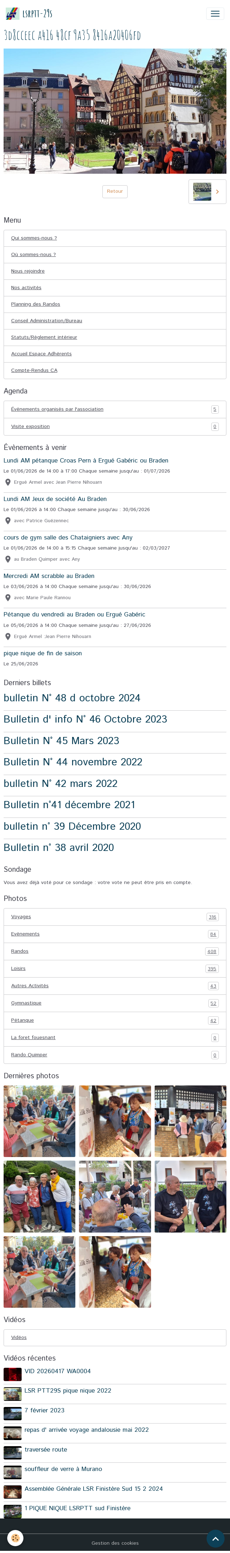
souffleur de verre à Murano (63, 1469)
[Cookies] (15, 1538)
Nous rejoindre (28, 271)
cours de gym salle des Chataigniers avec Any (68, 537)
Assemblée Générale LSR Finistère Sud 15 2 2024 (94, 1489)
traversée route (46, 1449)
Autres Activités (115, 986)
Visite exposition (115, 427)
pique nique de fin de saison (43, 653)
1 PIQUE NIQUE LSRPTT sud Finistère (78, 1508)
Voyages (115, 917)
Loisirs (115, 969)
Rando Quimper (115, 1055)
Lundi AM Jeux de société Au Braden (55, 499)
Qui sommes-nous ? (34, 238)
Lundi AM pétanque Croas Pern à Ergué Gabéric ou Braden (86, 460)
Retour (115, 191)
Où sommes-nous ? (33, 254)
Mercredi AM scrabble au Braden (49, 576)
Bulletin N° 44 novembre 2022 (73, 762)
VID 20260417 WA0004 (58, 1371)
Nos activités (26, 287)
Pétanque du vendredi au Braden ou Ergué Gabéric (74, 614)
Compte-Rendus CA (34, 370)
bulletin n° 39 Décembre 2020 (72, 826)
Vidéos (19, 1337)
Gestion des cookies (115, 1543)
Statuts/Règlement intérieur (44, 337)
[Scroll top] (216, 1539)
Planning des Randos (35, 304)
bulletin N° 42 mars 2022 (61, 783)
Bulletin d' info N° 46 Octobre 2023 (85, 719)
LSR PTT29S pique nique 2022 (68, 1390)
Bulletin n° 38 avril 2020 (59, 848)
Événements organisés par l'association (115, 409)
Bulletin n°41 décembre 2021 (69, 805)
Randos (115, 951)
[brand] (29, 13)
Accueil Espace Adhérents (41, 353)
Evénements (115, 934)
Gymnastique (115, 1003)
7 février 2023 (45, 1410)
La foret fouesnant (115, 1038)
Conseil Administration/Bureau (46, 320)
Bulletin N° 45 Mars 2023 (61, 741)
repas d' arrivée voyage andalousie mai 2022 (87, 1430)
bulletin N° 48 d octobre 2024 (72, 698)
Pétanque (115, 1020)
